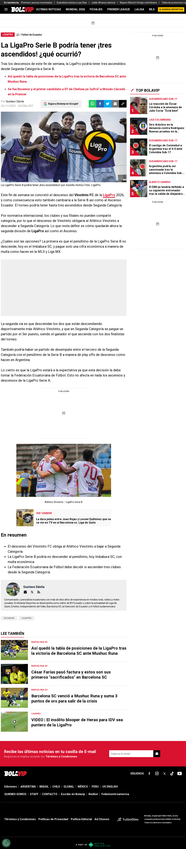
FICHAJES (96, 9)
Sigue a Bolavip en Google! (63, 103)
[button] (100, 104)
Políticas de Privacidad (53, 819)
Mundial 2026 (75, 9)
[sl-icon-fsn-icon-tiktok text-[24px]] (172, 774)
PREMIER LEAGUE (118, 9)
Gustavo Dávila (15, 101)
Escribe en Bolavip (73, 794)
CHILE (56, 786)
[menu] (6, 9)
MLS (152, 9)
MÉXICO (83, 786)
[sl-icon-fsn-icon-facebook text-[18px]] (149, 774)
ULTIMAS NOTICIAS (48, 9)
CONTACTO (49, 794)
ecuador (9, 618)
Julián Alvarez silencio (103, 2)
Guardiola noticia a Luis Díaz (72, 2)
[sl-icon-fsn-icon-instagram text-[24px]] (157, 774)
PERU (95, 786)
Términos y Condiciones (61, 756)
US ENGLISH (110, 786)
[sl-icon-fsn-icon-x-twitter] (164, 774)
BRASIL (44, 786)
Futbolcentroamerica (115, 794)
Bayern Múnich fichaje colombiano (138, 2)
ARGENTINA (28, 786)
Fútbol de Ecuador (31, 34)
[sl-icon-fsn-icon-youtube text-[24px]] (180, 774)
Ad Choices (102, 819)
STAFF (34, 794)
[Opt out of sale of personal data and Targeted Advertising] (6, 843)
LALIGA (139, 9)
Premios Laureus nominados (36, 2)
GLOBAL (69, 786)
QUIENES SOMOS (15, 794)
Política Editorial (81, 819)
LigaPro (26, 618)
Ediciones (10, 786)
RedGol (93, 794)
